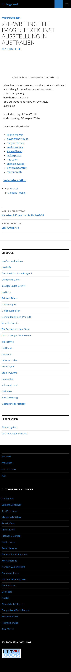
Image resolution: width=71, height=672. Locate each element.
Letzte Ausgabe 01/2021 (15, 433)
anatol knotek (15, 147)
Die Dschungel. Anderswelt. (17, 335)
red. (4, 475)
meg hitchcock (15, 142)
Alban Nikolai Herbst (13, 604)
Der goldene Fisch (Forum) (16, 610)
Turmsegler (8, 366)
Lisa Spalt (7, 591)
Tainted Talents (10, 298)
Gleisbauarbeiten (11, 310)
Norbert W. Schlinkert (13, 566)
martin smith (14, 171)
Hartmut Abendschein (14, 579)
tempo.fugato (9, 304)
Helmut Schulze (10, 622)
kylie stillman (14, 151)
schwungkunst (10, 385)
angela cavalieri (16, 163)
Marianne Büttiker (11, 517)
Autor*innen (9, 469)
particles (6, 291)
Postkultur (7, 378)
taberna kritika (9, 360)
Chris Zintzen (9, 585)
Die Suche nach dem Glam (15, 329)
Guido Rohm (8, 541)
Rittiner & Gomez (11, 535)
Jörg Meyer (8, 628)
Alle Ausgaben (9, 427)
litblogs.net (10, 4)
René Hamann (9, 548)
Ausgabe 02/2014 (11, 18)
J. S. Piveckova (9, 510)
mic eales (12, 159)
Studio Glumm (9, 372)
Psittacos (7, 347)
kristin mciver (15, 134)
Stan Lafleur (8, 523)
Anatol (14, 188)
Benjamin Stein (10, 616)
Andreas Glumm (10, 572)
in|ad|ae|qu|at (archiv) (13, 285)
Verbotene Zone (11, 279)
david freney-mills (17, 138)
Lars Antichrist (35, 225)
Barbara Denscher (11, 504)
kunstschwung (10, 397)
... (21, 49)
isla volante (8, 341)
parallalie (6, 267)
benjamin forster (16, 167)
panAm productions (12, 260)
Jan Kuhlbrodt (9, 560)
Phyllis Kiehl (8, 529)
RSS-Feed (6, 456)
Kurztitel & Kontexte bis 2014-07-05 (35, 213)
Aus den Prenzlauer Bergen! (17, 273)
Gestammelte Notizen (13, 403)
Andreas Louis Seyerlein (15, 554)
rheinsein (7, 391)
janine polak (14, 155)
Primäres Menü (67, 4)
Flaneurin (7, 354)
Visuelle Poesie (16, 192)
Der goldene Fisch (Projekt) (16, 316)
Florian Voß (8, 498)
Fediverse (7, 463)
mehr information (14, 180)
